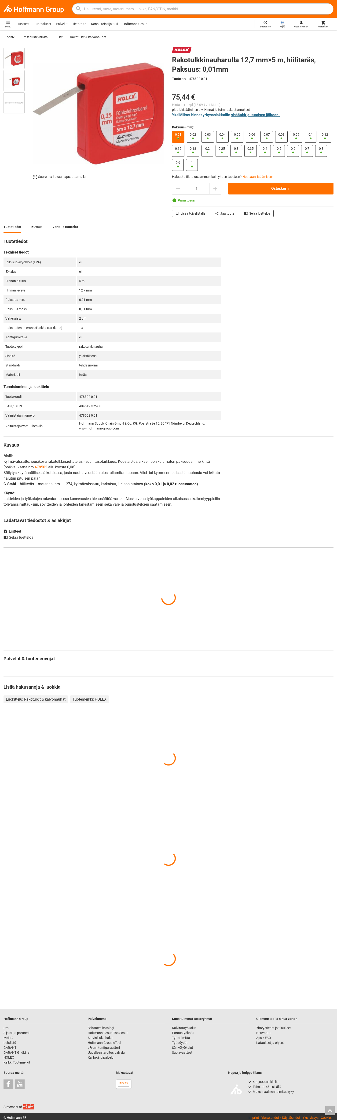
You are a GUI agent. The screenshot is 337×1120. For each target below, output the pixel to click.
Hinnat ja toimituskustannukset (227, 110)
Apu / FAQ (263, 1038)
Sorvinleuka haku (100, 1038)
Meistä (8, 1038)
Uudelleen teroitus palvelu (106, 1052)
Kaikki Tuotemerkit (17, 1062)
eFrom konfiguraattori (104, 1047)
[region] (18, 113)
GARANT (10, 1047)
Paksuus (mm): (183, 127)
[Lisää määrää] (215, 188)
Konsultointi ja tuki (104, 24)
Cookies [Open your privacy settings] (326, 1118)
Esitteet (12, 531)
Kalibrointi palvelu (101, 1057)
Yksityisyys (311, 1118)
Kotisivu (10, 37)
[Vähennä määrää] (178, 188)
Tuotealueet (42, 24)
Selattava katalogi (101, 1028)
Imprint (254, 1118)
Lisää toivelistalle (190, 213)
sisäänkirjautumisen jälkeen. (255, 115)
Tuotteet (23, 24)
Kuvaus (36, 227)
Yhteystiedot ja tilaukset (273, 1028)
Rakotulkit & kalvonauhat (88, 37)
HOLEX (9, 1057)
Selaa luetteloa (257, 213)
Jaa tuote (224, 213)
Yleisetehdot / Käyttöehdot (280, 1118)
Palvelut (62, 24)
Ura (6, 1028)
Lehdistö (10, 1043)
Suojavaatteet (182, 1052)
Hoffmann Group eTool (104, 1043)
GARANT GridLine (16, 1052)
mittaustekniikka (36, 37)
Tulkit (59, 37)
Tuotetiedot (12, 227)
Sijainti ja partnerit (17, 1033)
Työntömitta (181, 1038)
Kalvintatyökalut (184, 1028)
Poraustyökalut (183, 1033)
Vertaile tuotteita (65, 227)
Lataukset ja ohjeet (270, 1043)
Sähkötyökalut (182, 1047)
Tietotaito (79, 24)
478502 (41, 467)
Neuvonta (263, 1033)
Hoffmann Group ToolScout (108, 1033)
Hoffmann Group (135, 24)
